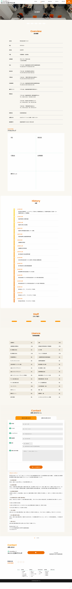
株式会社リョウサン (23, 100)
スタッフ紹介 (31, 24)
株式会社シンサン (23, 94)
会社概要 (17, 24)
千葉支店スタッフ (57, 323)
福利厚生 (46, 579)
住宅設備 (32, 579)
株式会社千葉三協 (23, 105)
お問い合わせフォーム (51, 24)
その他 (32, 583)
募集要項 (46, 581)
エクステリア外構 (33, 580)
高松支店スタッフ (43, 323)
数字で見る (47, 578)
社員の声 (46, 580)
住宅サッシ (32, 578)
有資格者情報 (40, 24)
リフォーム (32, 581)
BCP (39, 580)
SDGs (40, 578)
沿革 (24, 24)
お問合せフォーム (25, 583)
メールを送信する (37, 471)
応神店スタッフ (29, 323)
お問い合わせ (69, 2)
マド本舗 (40, 579)
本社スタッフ (14, 323)
